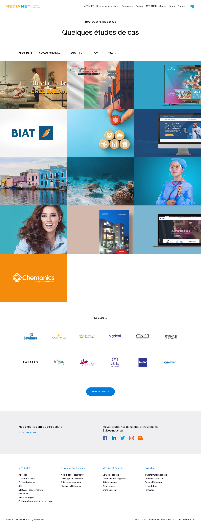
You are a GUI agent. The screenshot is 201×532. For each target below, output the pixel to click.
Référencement (110, 482)
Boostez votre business (107, 6)
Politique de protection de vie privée (35, 501)
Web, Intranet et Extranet (72, 475)
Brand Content (110, 490)
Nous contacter (28, 432)
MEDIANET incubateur (156, 6)
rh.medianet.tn (187, 519)
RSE (20, 486)
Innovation (23, 494)
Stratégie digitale (111, 475)
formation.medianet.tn (161, 519)
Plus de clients (100, 391)
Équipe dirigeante (27, 482)
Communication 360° (155, 478)
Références (127, 6)
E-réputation (151, 486)
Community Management (115, 478)
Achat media (109, 486)
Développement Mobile (72, 478)
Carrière (139, 6)
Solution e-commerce (71, 482)
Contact (181, 6)
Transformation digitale (156, 475)
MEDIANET (89, 6)
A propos (23, 475)
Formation (150, 490)
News (172, 6)
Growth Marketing (153, 482)
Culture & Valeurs (27, 478)
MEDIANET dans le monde (31, 490)
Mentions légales (27, 497)
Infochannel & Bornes (71, 486)
